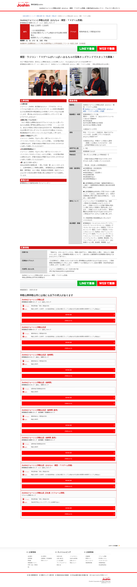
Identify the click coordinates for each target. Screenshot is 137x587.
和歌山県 (48, 16)
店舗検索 (88, 556)
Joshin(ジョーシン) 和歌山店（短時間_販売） (39, 438)
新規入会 (59, 564)
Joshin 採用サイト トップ (29, 16)
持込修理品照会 (102, 564)
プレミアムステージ (61, 562)
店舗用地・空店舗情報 (46, 558)
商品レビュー (73, 562)
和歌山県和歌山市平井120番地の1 (34, 277)
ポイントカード (89, 560)
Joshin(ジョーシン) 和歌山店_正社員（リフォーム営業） (44, 493)
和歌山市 (54, 16)
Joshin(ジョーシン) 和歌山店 (33, 300)
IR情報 (29, 560)
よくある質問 (60, 560)
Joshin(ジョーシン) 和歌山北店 (34, 327)
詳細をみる (68, 320)
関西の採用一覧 (40, 16)
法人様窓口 (43, 556)
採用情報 (30, 558)
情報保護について (32, 562)
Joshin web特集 (73, 558)
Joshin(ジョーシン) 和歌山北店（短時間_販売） (40, 410)
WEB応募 (68, 315)
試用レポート (73, 560)
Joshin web (59, 556)
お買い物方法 (60, 558)
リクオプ (109, 582)
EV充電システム (103, 558)
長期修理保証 (102, 562)
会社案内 (30, 556)
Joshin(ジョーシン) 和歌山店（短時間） (37, 382)
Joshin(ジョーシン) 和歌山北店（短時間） (38, 355)
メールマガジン (73, 556)
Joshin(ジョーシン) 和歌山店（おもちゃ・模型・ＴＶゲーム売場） (47, 465)
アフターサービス (103, 560)
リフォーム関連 (102, 556)
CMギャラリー (44, 560)
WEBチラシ (88, 558)
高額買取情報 (89, 562)
